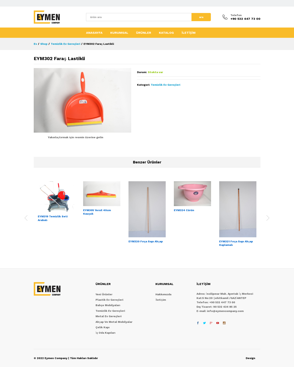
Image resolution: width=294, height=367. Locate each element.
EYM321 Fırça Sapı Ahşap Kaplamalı (236, 243)
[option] (56, 204)
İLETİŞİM (189, 32)
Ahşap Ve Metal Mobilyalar (114, 321)
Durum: (142, 72)
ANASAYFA (94, 32)
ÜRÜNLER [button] (143, 32)
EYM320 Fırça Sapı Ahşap (145, 241)
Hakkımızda (163, 294)
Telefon (236, 15)
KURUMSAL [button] (119, 32)
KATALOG (166, 32)
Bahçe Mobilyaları (108, 305)
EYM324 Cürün (184, 210)
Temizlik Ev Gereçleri (165, 84)
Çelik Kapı (102, 327)
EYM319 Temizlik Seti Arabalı (53, 218)
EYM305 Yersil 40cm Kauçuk (97, 212)
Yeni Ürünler (104, 294)
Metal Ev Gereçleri (109, 316)
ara (201, 17)
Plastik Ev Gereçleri (109, 299)
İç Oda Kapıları (105, 332)
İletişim (160, 299)
